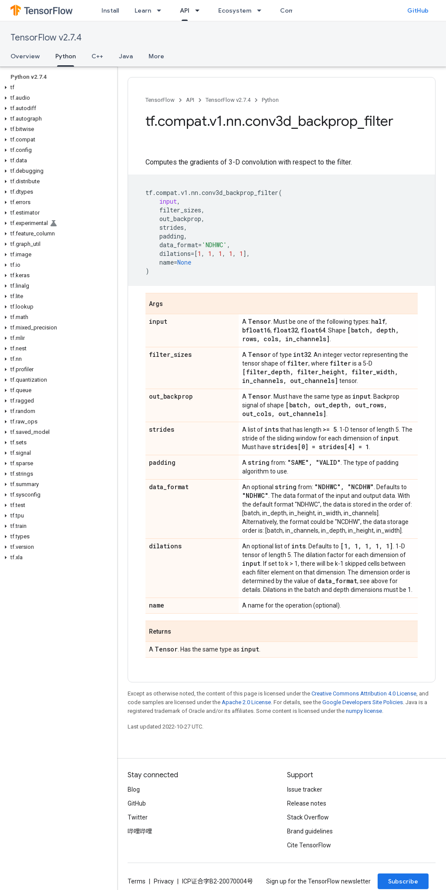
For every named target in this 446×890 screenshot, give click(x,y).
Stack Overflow (308, 817)
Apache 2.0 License (246, 702)
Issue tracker (304, 789)
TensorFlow (160, 100)
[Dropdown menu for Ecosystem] (261, 10)
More (156, 56)
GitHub (418, 10)
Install (110, 10)
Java (126, 56)
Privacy (164, 881)
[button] (57, 87)
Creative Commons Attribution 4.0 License (363, 693)
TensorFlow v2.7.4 (45, 37)
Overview (25, 56)
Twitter (138, 817)
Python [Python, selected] (65, 56)
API (190, 100)
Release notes (306, 803)
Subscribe (403, 881)
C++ (97, 56)
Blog (134, 789)
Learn (143, 10)
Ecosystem (234, 10)
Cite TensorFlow (309, 845)
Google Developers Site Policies (362, 702)
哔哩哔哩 (140, 831)
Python (270, 100)
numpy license (364, 711)
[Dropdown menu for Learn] (161, 10)
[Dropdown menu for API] (199, 10)
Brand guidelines (310, 831)
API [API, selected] (184, 10)
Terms (136, 881)
